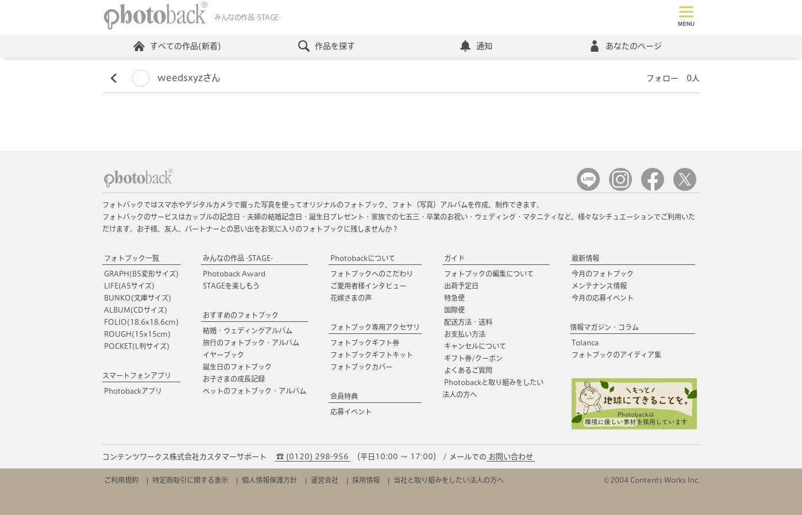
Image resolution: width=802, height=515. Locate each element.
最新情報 (585, 258)
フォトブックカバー (361, 366)
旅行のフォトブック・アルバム (251, 342)
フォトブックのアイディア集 (616, 354)
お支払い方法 (464, 333)
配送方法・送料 (468, 321)
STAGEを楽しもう (231, 285)
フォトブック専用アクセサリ (375, 327)
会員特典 (344, 396)
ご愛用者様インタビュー (368, 285)
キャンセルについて (475, 346)
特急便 (454, 297)
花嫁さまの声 (351, 297)
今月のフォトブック (603, 273)
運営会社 (324, 479)
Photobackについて (362, 258)
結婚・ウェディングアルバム (247, 330)
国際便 (454, 309)
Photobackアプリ (133, 390)
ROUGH (137, 333)
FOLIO (141, 321)
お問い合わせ (510, 456)
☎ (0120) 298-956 (312, 456)
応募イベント (351, 411)
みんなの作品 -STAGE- (238, 258)
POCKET (136, 346)
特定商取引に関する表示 (190, 479)
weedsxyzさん (176, 78)
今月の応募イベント (603, 297)
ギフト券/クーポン (473, 358)
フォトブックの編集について (489, 273)
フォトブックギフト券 (364, 342)
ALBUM (135, 309)
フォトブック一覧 (131, 258)
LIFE (129, 285)
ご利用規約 (121, 479)
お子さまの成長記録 (234, 378)
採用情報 (366, 479)
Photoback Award (234, 273)
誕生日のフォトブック (237, 366)
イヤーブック (223, 354)
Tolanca (585, 342)
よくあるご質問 (468, 370)
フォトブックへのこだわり (371, 273)
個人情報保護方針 (269, 479)
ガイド (454, 258)
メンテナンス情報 (599, 285)
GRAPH (141, 273)
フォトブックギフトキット (371, 354)
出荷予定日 (461, 285)
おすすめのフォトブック (241, 315)
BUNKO (137, 297)
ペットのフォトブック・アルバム (254, 390)
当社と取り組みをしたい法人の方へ (449, 479)
